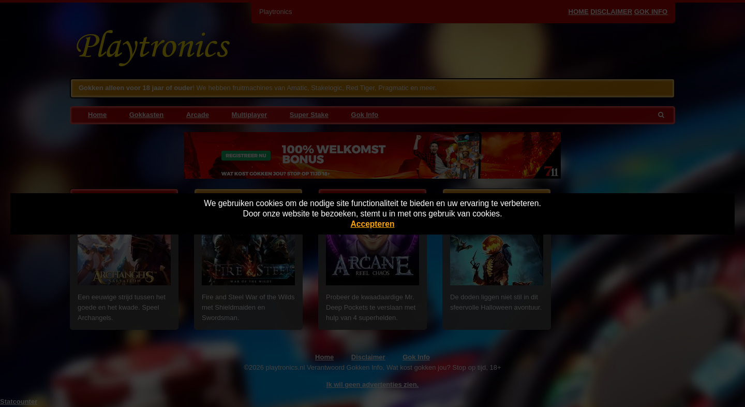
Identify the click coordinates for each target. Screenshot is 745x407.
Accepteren (373, 224)
